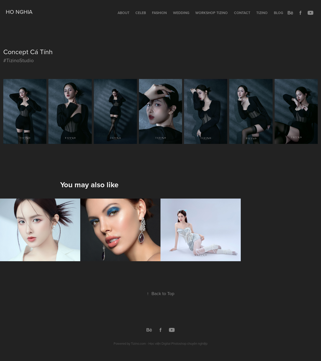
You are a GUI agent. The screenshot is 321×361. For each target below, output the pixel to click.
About (123, 12)
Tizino (262, 12)
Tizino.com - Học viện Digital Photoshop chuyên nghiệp (169, 343)
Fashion (159, 12)
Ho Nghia (19, 12)
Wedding (181, 12)
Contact (242, 12)
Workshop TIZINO (211, 12)
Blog (278, 12)
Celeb (140, 12)
